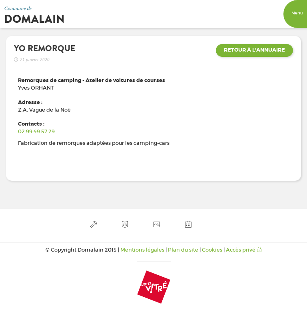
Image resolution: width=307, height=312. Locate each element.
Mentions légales (142, 249)
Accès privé (244, 249)
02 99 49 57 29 (36, 131)
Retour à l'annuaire (254, 50)
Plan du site (183, 249)
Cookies (212, 249)
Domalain (34, 19)
